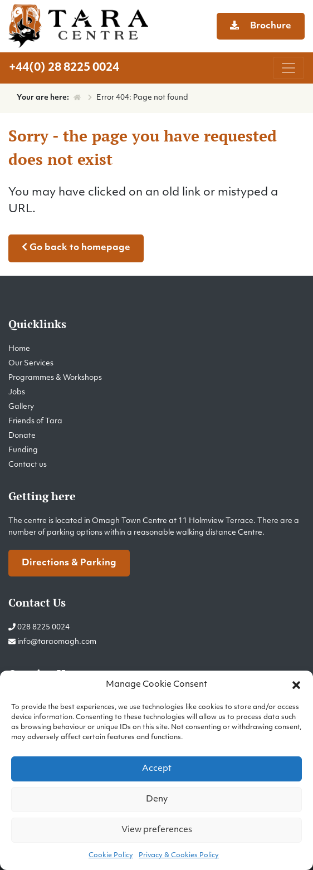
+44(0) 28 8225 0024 (64, 68)
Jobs (16, 392)
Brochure (260, 26)
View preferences (156, 830)
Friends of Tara (35, 421)
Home (19, 349)
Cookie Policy (111, 855)
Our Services (30, 363)
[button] (296, 685)
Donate (22, 435)
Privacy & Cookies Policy (179, 855)
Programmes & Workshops (55, 378)
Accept (157, 769)
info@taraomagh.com (56, 642)
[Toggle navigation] (288, 68)
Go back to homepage (76, 247)
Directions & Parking (69, 563)
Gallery (21, 406)
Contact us (27, 464)
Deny (157, 799)
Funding (23, 450)
